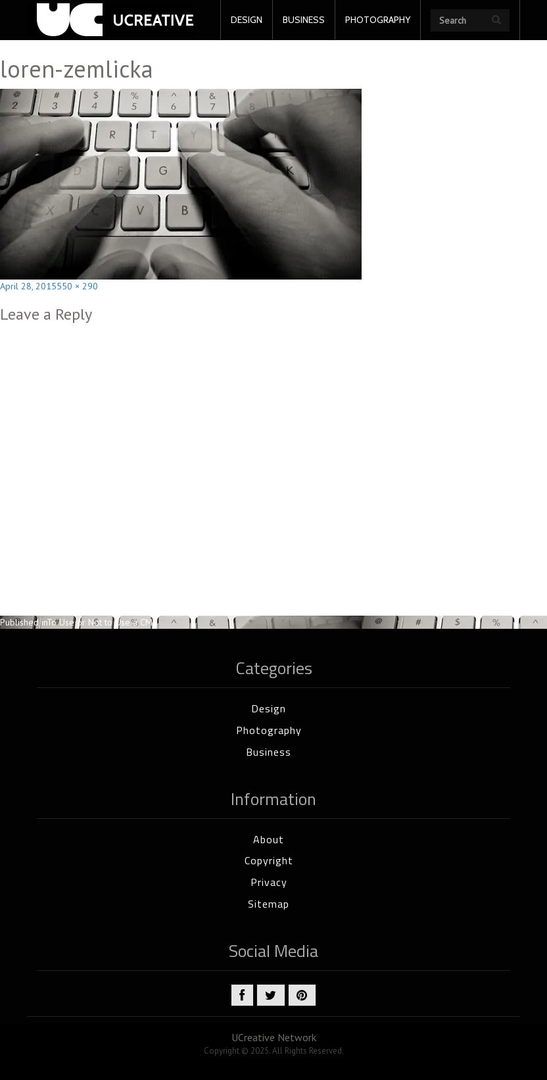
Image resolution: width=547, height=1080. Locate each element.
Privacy (268, 882)
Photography (269, 730)
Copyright (269, 860)
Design (268, 708)
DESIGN (246, 20)
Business (268, 752)
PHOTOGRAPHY (377, 20)
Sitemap (268, 904)
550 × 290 (77, 286)
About (268, 839)
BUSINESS (304, 20)
